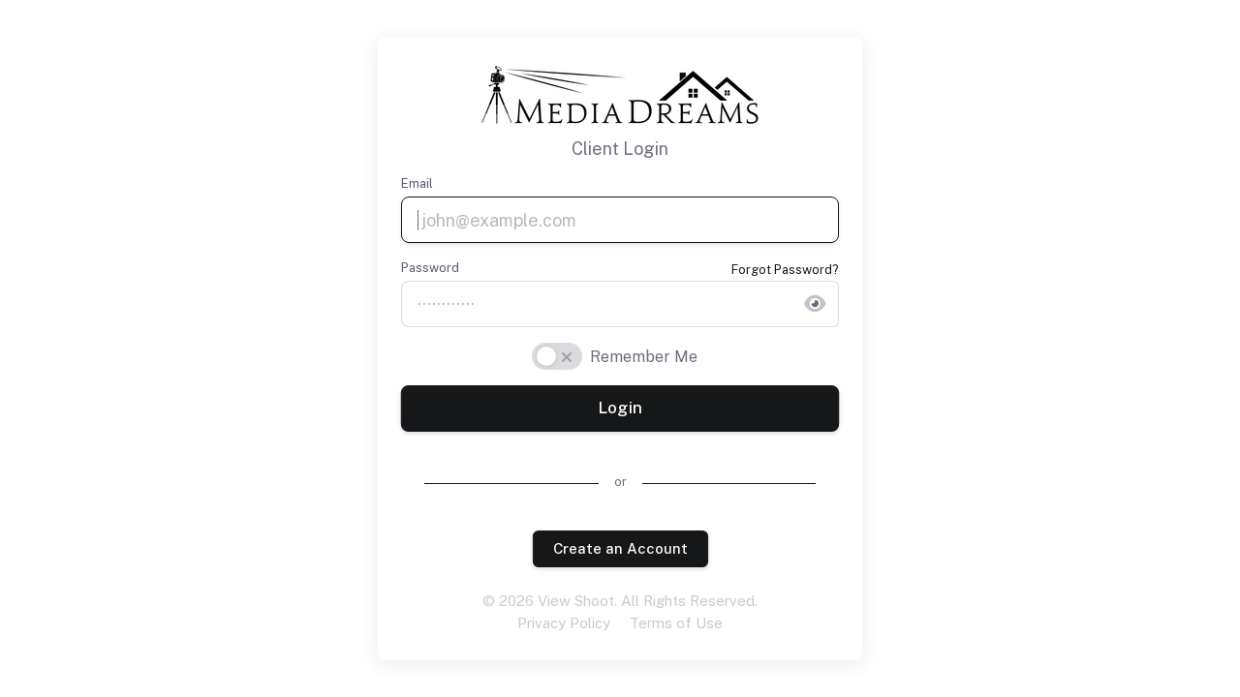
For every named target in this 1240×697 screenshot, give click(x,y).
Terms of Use (676, 623)
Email (417, 183)
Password (430, 267)
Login (619, 408)
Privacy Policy (563, 623)
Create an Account (619, 548)
